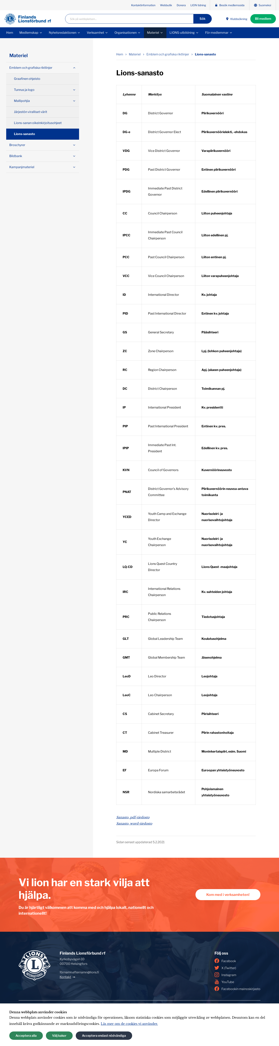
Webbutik (166, 5)
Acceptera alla (26, 1035)
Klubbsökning (236, 19)
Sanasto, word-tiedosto (134, 823)
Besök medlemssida (230, 5)
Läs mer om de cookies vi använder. (129, 1024)
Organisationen (126, 32)
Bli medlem (263, 19)
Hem (9, 32)
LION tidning (198, 5)
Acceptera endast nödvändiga (104, 1035)
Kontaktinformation (143, 5)
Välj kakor (59, 1035)
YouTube (224, 981)
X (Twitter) (225, 967)
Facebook (225, 960)
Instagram (225, 974)
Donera (181, 5)
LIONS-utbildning (182, 32)
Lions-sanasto (24, 134)
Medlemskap (28, 32)
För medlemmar (216, 32)
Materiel (153, 32)
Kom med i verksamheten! (228, 895)
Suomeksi (262, 5)
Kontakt (65, 977)
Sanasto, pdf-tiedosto (132, 817)
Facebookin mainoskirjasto (237, 988)
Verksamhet (95, 32)
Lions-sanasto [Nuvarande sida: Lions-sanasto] (205, 54)
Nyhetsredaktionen (62, 32)
